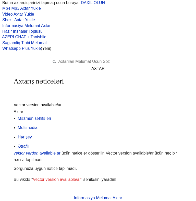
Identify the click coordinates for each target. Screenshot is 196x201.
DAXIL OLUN (93, 3)
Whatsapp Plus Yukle (20, 48)
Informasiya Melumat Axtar (25, 25)
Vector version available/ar (57, 179)
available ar (37, 153)
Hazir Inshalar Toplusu (21, 31)
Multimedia (28, 127)
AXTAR (98, 68)
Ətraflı (23, 146)
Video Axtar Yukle (17, 14)
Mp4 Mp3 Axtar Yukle (20, 8)
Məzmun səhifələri (34, 118)
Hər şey (25, 137)
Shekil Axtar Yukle (17, 20)
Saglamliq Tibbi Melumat (23, 43)
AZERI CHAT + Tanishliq (23, 37)
